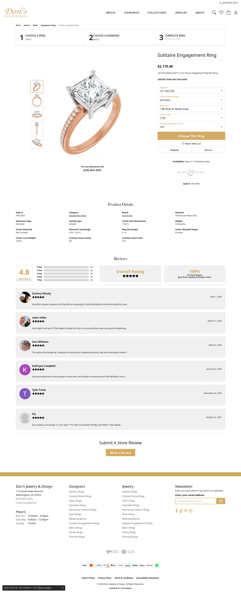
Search (28, 39)
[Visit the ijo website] (112, 552)
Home (18, 25)
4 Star (39, 270)
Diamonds (131, 12)
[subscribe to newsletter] (220, 501)
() (91, 267)
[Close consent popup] (63, 588)
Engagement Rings (48, 25)
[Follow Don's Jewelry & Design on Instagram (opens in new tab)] (190, 511)
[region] (91, 114)
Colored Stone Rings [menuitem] (80, 496)
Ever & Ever (127, 215)
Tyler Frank (39, 389)
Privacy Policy (104, 578)
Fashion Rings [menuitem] (76, 491)
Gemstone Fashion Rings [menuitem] (83, 509)
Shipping (174, 150)
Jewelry (181, 12)
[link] (228, 2)
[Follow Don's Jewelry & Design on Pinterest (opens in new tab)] (185, 511)
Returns (209, 150)
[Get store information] (26, 503)
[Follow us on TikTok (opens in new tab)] (181, 511)
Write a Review (120, 453)
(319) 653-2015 (92, 170)
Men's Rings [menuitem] (75, 527)
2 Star (39, 276)
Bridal (111, 12)
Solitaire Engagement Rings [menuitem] (84, 523)
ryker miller (39, 317)
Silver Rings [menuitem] (75, 500)
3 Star (39, 273)
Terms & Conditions (123, 578)
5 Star (39, 267)
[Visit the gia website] (128, 552)
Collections (156, 12)
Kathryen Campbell (44, 365)
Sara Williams (40, 341)
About (200, 12)
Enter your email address (189, 495)
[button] (214, 12)
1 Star (39, 280)
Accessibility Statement (147, 578)
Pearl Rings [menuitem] (75, 514)
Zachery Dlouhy (41, 293)
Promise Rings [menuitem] (77, 536)
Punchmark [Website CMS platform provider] (126, 588)
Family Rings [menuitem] (76, 532)
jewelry (27, 25)
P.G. (34, 414)
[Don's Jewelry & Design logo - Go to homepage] (16, 12)
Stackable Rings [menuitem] (77, 505)
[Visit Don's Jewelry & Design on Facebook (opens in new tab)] (176, 511)
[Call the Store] (24, 499)
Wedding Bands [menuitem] (78, 518)
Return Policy (88, 578)
